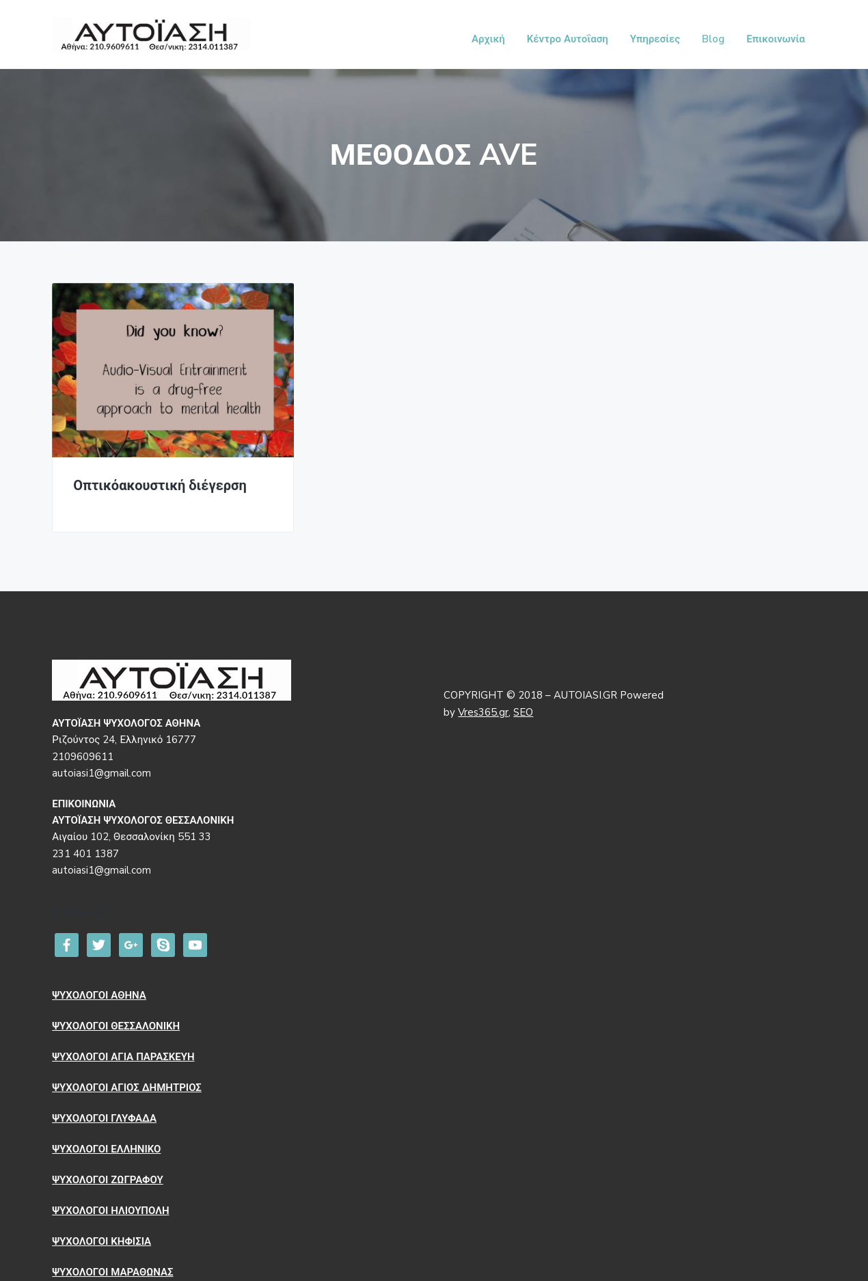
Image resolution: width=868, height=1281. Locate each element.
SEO (523, 712)
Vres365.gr (483, 712)
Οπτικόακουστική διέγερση (160, 486)
